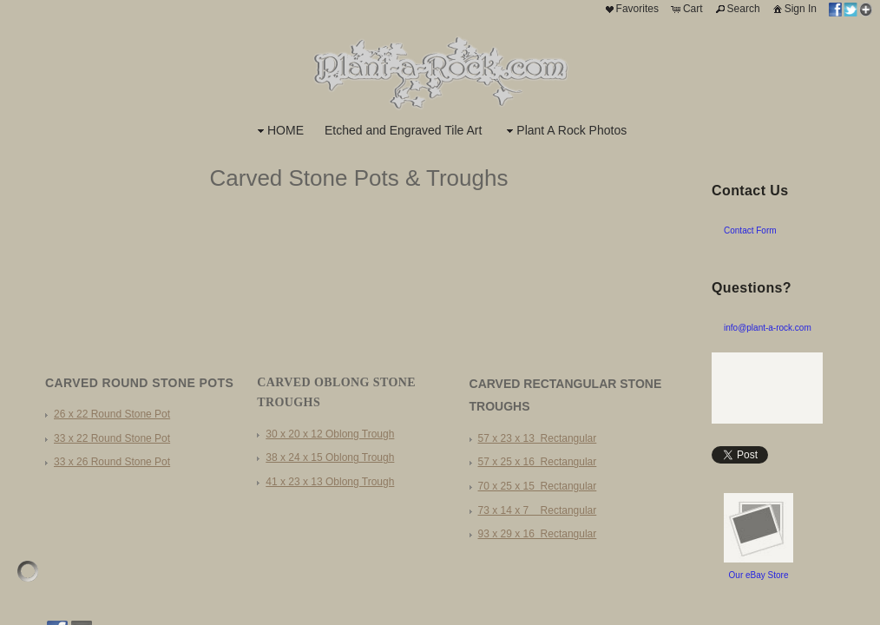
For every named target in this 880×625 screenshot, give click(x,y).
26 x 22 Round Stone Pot (112, 414)
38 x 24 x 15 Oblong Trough (330, 457)
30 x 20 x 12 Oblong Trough (330, 434)
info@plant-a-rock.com (767, 327)
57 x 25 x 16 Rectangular (537, 462)
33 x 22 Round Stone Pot (112, 438)
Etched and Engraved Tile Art (403, 130)
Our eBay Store (759, 575)
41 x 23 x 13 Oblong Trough (330, 482)
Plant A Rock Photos (564, 130)
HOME (278, 130)
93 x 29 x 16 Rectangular (537, 534)
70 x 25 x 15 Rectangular (537, 486)
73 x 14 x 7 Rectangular (537, 510)
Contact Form (750, 230)
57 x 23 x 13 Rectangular (537, 438)
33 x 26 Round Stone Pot (112, 462)
